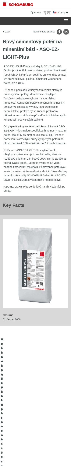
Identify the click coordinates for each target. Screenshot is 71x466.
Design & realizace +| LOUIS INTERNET (35, 459)
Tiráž (36, 453)
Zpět (7, 31)
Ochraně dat (45, 453)
